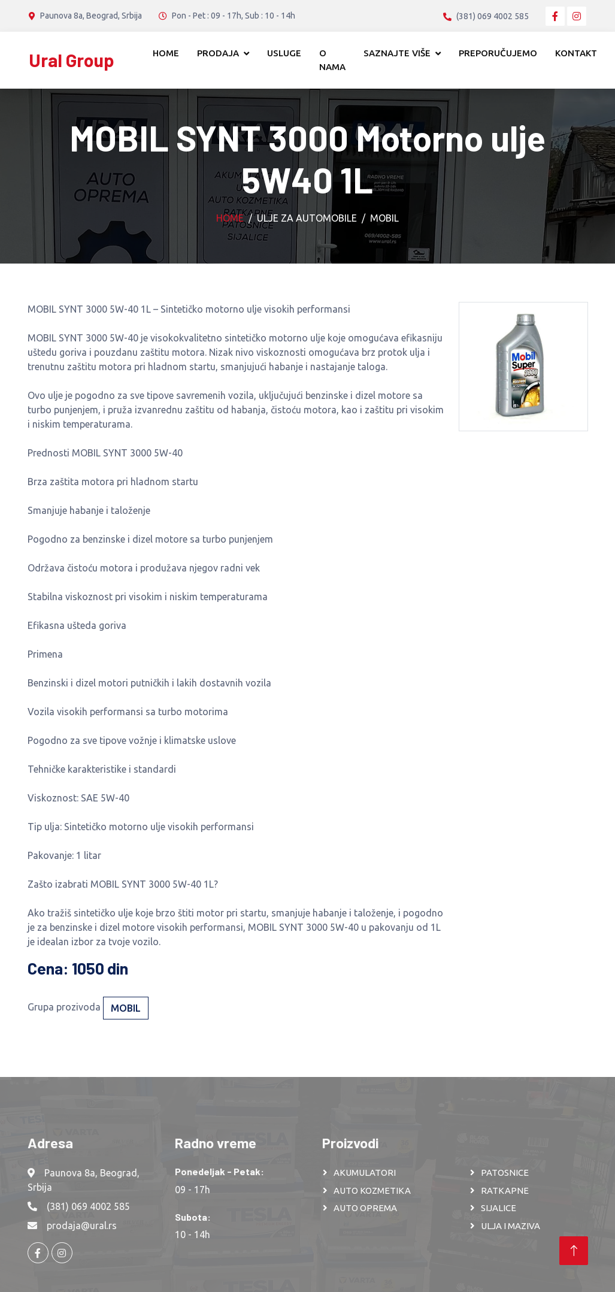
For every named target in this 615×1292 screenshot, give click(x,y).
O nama (332, 60)
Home (166, 53)
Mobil (384, 218)
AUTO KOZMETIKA (372, 1190)
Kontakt (576, 53)
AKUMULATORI (365, 1172)
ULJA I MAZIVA (510, 1226)
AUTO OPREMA (365, 1208)
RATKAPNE (505, 1190)
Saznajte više (397, 53)
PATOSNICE (505, 1172)
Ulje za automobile (307, 218)
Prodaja (218, 53)
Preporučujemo (498, 53)
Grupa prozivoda (64, 1006)
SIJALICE (498, 1208)
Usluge (284, 53)
